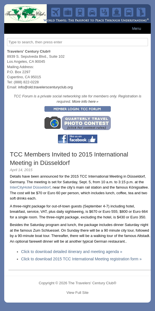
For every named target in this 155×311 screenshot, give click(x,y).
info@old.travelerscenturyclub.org (45, 87)
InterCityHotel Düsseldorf (30, 187)
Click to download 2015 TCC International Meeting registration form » (81, 259)
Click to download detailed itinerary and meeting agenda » (71, 251)
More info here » (85, 101)
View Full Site (77, 292)
